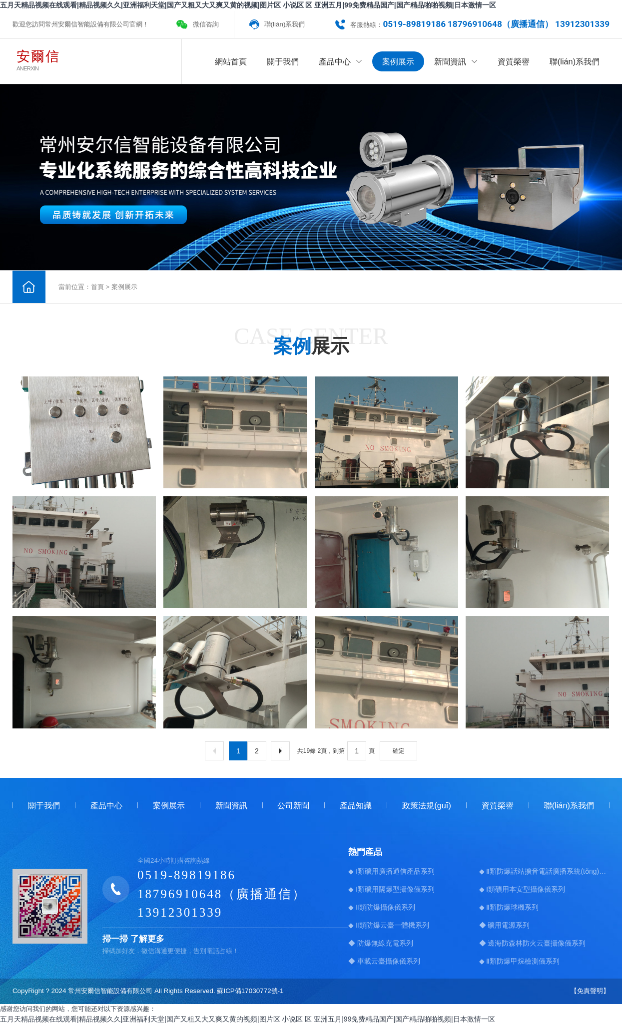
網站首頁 (231, 61)
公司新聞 (293, 804)
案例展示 (398, 61)
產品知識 (356, 804)
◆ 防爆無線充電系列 (380, 943)
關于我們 (283, 61)
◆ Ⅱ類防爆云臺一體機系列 (388, 925)
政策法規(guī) (426, 804)
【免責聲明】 (590, 991)
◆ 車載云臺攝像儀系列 (384, 961)
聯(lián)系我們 (284, 24)
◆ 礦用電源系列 (504, 925)
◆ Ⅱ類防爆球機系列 (509, 907)
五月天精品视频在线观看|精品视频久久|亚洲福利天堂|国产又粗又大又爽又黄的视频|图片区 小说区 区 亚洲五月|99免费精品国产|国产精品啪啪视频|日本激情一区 (248, 5)
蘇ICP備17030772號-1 (250, 991)
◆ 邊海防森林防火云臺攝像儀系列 (532, 943)
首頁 (97, 287)
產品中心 (340, 61)
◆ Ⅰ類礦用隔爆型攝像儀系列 (391, 889)
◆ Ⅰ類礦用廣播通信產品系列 (391, 871)
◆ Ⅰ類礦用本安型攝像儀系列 (522, 889)
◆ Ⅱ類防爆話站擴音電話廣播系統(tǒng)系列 (544, 871)
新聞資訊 (456, 61)
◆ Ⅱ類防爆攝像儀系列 (381, 907)
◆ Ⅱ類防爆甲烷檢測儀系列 (519, 961)
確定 (399, 750)
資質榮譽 (514, 61)
